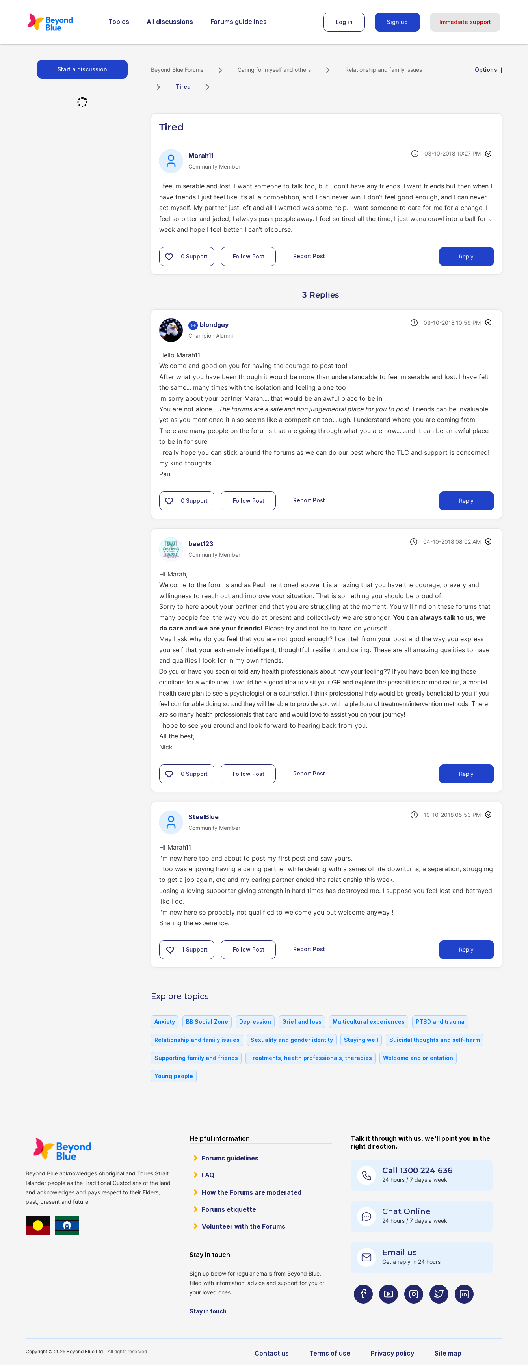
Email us (399, 1252)
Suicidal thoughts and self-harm (434, 1039)
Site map (448, 1353)
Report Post (309, 255)
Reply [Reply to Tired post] (466, 256)
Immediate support (465, 22)
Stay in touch (208, 1311)
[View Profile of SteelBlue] (203, 817)
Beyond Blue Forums (61, 22)
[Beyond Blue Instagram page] (413, 1309)
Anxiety (164, 1021)
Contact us (272, 1353)
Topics (118, 22)
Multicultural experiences (369, 1021)
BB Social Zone (207, 1021)
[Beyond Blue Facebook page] (363, 1309)
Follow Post (248, 256)
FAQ (208, 1175)
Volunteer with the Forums (243, 1226)
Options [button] (486, 69)
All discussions (170, 22)
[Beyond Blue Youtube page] (388, 1309)
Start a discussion (82, 69)
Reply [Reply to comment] (466, 500)
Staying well (361, 1039)
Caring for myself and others (274, 69)
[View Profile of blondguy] (214, 325)
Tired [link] (183, 86)
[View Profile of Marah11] (200, 156)
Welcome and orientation (418, 1057)
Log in (344, 22)
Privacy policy (392, 1353)
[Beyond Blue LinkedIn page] (464, 1309)
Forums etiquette (229, 1209)
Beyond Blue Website (62, 1149)
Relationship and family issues (383, 69)
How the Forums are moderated (251, 1192)
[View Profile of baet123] (200, 544)
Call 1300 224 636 (417, 1170)
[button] (169, 256)
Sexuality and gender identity (292, 1039)
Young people (173, 1076)
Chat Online (406, 1211)
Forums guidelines (238, 22)
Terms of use (329, 1353)
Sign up (397, 22)
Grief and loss (302, 1021)
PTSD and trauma (440, 1021)
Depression (255, 1021)
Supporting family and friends (196, 1057)
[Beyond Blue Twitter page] (439, 1309)
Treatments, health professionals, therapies (310, 1057)
